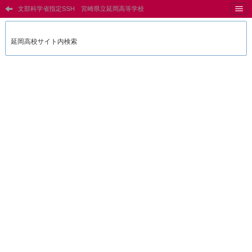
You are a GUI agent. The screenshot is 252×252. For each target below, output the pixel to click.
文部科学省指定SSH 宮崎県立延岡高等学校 (81, 8)
